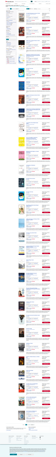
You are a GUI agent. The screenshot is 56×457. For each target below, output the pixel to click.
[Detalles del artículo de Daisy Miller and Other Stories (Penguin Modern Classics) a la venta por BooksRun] (21, 209)
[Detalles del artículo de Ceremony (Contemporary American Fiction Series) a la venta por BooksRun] (21, 99)
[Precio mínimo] (7, 47)
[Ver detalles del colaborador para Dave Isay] (27, 220)
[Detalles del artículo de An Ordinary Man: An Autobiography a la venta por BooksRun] (21, 387)
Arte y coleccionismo (32, 3)
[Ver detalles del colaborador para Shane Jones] (27, 344)
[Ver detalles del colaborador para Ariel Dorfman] (28, 371)
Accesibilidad (25, 444)
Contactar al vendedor (28, 21)
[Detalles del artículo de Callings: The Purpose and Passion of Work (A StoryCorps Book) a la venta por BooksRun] (21, 223)
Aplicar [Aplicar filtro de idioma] (7, 39)
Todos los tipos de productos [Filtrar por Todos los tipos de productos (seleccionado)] (10, 11)
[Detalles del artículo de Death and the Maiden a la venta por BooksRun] (21, 374)
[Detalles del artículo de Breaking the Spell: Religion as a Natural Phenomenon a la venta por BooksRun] (21, 155)
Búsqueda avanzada (8, 3)
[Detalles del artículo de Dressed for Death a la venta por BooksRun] (21, 332)
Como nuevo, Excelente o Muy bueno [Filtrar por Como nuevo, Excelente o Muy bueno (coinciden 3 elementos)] (11, 22)
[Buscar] (31, 1)
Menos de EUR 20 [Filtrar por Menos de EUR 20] (8, 43)
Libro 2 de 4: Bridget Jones (29, 41)
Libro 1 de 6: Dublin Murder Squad (30, 124)
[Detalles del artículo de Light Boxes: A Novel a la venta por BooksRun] (21, 347)
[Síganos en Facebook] (40, 437)
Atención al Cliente (34, 438)
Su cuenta (43, 1)
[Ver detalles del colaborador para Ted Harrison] (27, 358)
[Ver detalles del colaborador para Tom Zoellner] (33, 384)
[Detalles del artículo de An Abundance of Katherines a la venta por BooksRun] (21, 169)
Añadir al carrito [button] (46, 20)
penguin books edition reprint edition (14, 6)
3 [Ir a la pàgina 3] (29, 424)
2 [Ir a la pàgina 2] (12, 8)
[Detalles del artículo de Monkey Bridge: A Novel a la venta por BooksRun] (21, 264)
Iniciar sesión (39, 1)
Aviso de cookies (25, 443)
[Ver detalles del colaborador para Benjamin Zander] (35, 139)
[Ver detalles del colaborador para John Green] (27, 69)
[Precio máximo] (11, 47)
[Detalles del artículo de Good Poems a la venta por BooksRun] (21, 85)
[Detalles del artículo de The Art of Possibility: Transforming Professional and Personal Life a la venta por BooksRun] (21, 141)
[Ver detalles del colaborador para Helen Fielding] (28, 42)
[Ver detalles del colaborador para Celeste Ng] (27, 179)
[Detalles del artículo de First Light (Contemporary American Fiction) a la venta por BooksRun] (21, 17)
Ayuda (49, 1)
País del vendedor (8, 54)
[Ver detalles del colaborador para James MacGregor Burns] (29, 110)
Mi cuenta (10, 439)
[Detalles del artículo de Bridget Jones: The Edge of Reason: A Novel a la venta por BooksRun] (21, 44)
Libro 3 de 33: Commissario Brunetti (30, 329)
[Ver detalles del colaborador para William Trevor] (28, 233)
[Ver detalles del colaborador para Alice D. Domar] (28, 56)
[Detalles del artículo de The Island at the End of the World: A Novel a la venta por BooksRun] (21, 319)
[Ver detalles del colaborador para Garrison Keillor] (28, 82)
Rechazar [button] (21, 454)
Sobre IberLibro (25, 437)
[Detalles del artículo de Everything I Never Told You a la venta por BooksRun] (21, 182)
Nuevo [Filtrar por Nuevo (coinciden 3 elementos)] (7, 21)
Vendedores (40, 3)
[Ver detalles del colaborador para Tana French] (27, 125)
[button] (49, 10)
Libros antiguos (23, 3)
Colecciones (16, 3)
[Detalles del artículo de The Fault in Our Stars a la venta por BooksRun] (21, 72)
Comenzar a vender (48, 3)
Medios (25, 438)
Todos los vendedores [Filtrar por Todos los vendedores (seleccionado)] (9, 57)
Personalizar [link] (29, 454)
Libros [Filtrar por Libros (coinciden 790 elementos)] (8, 12)
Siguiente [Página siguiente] (17, 8)
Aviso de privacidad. (13, 452)
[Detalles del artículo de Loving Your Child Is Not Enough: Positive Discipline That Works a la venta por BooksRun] (21, 250)
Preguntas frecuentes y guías (35, 437)
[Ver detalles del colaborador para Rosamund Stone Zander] (29, 139)
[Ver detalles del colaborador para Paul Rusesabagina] (28, 384)
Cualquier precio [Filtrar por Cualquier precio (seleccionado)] (8, 42)
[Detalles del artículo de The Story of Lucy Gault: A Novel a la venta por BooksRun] (21, 237)
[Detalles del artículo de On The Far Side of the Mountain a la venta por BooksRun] (21, 401)
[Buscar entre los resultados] (33, 10)
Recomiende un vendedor (18, 440)
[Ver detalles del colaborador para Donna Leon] (27, 330)
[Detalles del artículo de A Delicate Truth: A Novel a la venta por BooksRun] (21, 306)
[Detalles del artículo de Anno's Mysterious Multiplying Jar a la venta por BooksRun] (21, 415)
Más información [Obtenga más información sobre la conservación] (10, 20)
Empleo (25, 439)
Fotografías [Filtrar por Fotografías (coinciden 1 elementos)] (8, 17)
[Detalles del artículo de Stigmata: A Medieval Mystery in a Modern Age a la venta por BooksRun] (21, 360)
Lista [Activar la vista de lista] (28, 8)
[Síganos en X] (40, 439)
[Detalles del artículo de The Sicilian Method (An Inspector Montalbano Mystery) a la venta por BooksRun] (21, 277)
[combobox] (23, 1)
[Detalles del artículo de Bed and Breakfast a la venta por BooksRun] (21, 31)
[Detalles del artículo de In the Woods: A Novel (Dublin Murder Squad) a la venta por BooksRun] (21, 126)
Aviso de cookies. (25, 451)
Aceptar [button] (13, 454)
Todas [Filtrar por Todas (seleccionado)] (7, 27)
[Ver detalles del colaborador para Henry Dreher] (32, 56)
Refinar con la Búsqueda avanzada (24, 6)
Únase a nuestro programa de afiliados (19, 438)
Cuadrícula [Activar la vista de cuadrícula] (31, 8)
